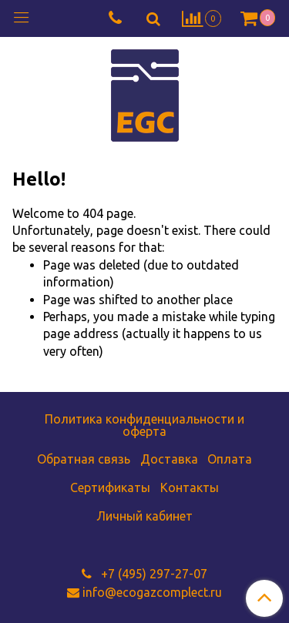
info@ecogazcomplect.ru (152, 592)
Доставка (169, 459)
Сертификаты (110, 487)
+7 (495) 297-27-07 (152, 574)
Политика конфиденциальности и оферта (144, 425)
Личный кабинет (144, 516)
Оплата (229, 459)
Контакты (189, 487)
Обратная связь (83, 459)
